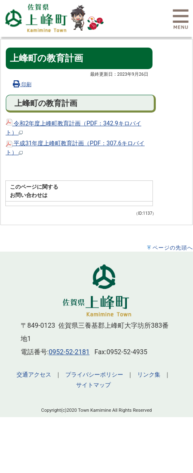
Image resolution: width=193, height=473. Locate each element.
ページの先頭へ (172, 248)
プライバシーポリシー (94, 374)
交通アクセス (34, 374)
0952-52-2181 (69, 352)
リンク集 (148, 374)
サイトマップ (93, 385)
